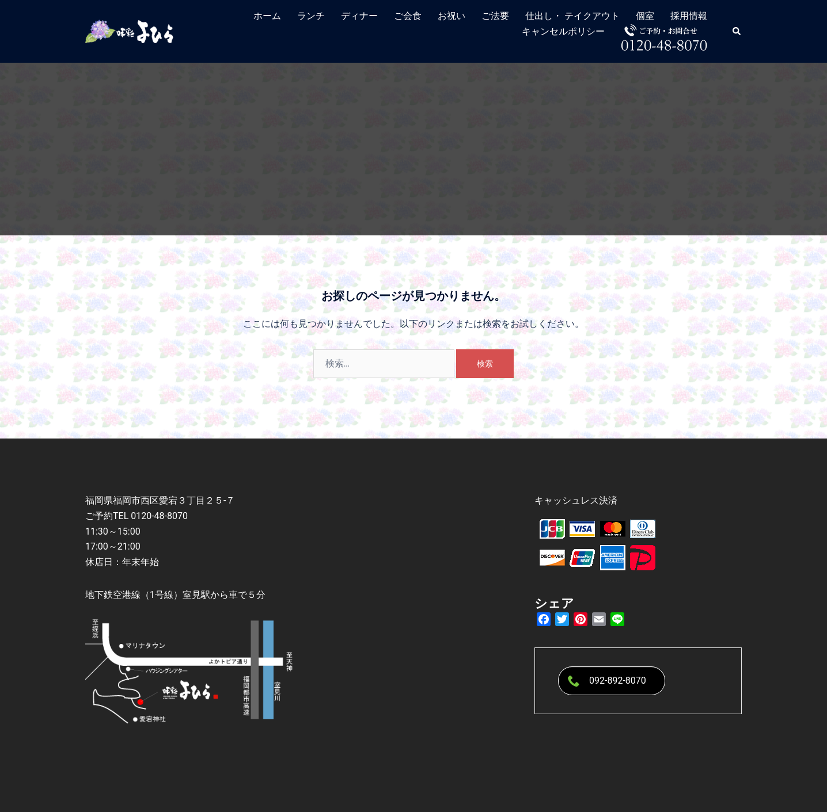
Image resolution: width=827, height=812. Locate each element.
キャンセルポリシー (563, 31)
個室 (645, 16)
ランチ (311, 16)
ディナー (359, 16)
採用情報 (688, 16)
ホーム (267, 16)
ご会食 (408, 16)
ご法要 (495, 16)
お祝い (451, 16)
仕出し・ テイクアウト (572, 16)
